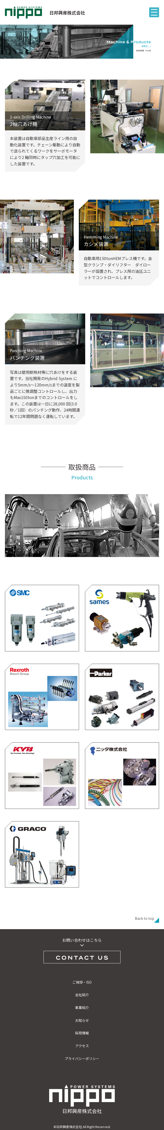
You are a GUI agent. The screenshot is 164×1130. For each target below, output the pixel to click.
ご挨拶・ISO (82, 982)
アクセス (82, 1045)
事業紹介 (82, 1007)
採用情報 (82, 1032)
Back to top (144, 918)
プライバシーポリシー (82, 1058)
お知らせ (82, 1020)
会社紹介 (82, 994)
